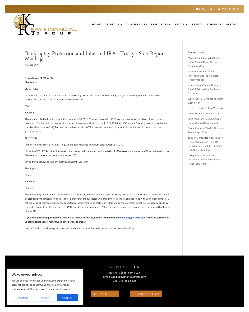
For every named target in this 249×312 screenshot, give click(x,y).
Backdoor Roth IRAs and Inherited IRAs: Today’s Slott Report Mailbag (203, 75)
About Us (112, 24)
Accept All (67, 297)
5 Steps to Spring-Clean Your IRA (205, 108)
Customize (22, 297)
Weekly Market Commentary (203, 113)
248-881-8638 (230, 8)
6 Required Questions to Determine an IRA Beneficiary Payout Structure (204, 159)
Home (96, 24)
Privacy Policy (145, 293)
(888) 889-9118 (130, 272)
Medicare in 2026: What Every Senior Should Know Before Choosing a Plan (204, 62)
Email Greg (207, 8)
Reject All (45, 297)
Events (197, 24)
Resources (159, 24)
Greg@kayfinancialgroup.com (128, 276)
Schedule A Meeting (222, 24)
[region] (45, 287)
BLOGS (179, 24)
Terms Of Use (105, 293)
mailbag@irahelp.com (133, 217)
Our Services (137, 24)
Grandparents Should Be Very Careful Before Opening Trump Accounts (204, 89)
